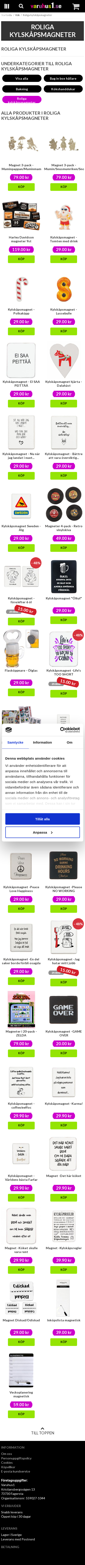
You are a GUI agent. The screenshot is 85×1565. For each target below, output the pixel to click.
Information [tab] (42, 742)
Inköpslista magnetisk (63, 1320)
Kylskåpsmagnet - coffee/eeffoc (21, 1105)
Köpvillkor (8, 1467)
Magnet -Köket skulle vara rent (21, 1250)
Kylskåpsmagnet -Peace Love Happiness (21, 889)
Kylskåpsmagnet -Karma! (64, 1103)
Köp (21, 187)
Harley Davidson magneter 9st (21, 239)
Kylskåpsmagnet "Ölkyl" (64, 598)
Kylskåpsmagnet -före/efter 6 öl (21, 600)
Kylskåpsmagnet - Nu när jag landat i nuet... (21, 456)
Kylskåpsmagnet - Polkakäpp (21, 311)
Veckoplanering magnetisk (21, 1394)
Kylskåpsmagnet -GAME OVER (64, 1033)
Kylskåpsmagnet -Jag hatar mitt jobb (64, 961)
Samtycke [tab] (15, 742)
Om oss (6, 1454)
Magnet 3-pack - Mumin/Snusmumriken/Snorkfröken (64, 167)
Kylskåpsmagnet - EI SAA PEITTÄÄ (21, 383)
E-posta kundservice (16, 1471)
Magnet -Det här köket (63, 1176)
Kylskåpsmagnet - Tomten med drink (64, 239)
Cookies (7, 1462)
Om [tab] (70, 742)
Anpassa (43, 832)
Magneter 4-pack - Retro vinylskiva (64, 528)
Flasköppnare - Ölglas (21, 670)
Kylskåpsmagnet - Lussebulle (63, 311)
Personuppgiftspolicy (16, 1458)
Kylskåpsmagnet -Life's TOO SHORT (63, 672)
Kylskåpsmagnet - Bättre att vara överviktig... (64, 456)
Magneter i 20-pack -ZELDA (21, 1033)
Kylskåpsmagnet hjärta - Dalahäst (63, 383)
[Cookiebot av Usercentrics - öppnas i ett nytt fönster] (60, 730)
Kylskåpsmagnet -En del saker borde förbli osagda (21, 961)
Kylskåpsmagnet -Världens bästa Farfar (21, 1177)
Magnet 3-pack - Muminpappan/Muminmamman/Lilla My (21, 169)
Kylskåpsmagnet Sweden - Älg (21, 528)
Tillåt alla (42, 819)
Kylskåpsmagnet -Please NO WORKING (63, 889)
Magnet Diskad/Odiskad (21, 1320)
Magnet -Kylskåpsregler (64, 1248)
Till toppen (42, 1431)
